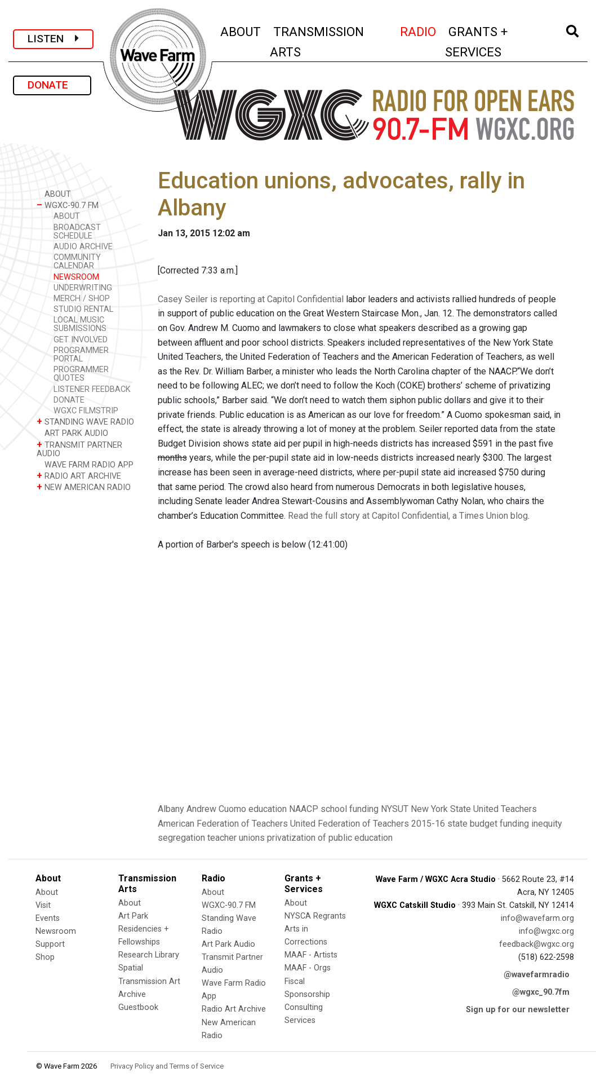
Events (47, 918)
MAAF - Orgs (307, 968)
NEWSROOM (76, 277)
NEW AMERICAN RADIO (84, 487)
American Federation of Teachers (223, 823)
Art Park (133, 916)
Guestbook (138, 1007)
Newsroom (55, 931)
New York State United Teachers (474, 809)
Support (50, 944)
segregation (181, 837)
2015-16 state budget (454, 823)
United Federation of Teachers (349, 823)
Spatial (130, 968)
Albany (171, 809)
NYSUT (394, 809)
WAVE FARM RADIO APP (85, 464)
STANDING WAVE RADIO (85, 421)
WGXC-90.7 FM (68, 205)
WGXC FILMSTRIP (86, 411)
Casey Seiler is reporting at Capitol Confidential (251, 299)
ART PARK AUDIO (72, 432)
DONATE (52, 84)
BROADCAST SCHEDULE (77, 232)
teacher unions (236, 837)
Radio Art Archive (234, 1009)
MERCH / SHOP (82, 298)
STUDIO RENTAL (83, 309)
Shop (45, 957)
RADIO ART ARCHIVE (79, 475)
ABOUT (241, 30)
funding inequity (531, 823)
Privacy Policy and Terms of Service (167, 1066)
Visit (43, 905)
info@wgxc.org (546, 931)
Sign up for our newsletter (518, 1009)
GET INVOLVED (81, 340)
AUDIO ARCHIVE (83, 247)
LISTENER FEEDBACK (92, 389)
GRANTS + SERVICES (498, 41)
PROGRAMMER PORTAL (81, 355)
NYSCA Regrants (315, 916)
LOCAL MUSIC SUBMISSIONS (80, 324)
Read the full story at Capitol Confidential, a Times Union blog (408, 515)
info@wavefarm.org (537, 918)
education (267, 809)
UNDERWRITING (83, 288)
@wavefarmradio (537, 974)
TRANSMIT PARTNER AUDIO (79, 448)
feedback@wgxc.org (536, 944)
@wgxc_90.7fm (541, 992)
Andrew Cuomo (216, 809)
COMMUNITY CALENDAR (77, 262)
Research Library (148, 955)
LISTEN (53, 38)
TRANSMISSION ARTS (317, 41)
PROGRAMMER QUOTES (81, 374)
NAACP (303, 809)
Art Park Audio (228, 944)
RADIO (419, 30)
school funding (350, 809)
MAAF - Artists (310, 955)
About (46, 892)
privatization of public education (330, 837)
